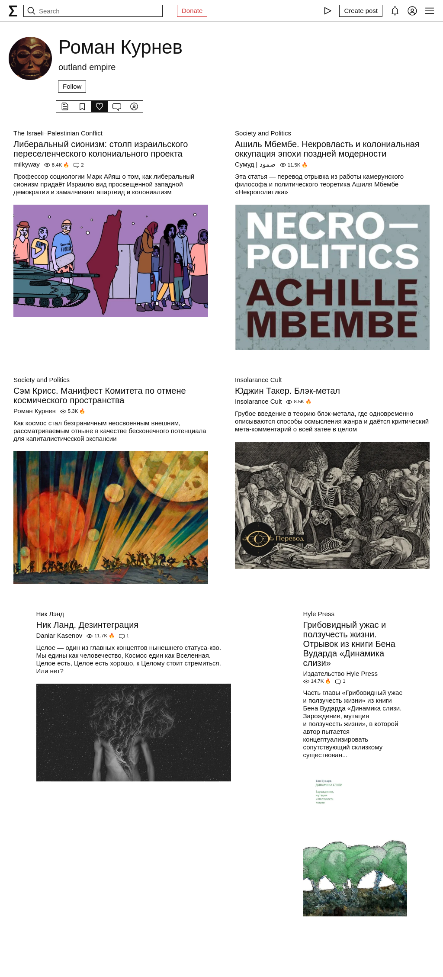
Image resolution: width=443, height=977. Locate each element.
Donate (192, 10)
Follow (72, 86)
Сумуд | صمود (255, 164)
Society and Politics (263, 133)
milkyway (26, 164)
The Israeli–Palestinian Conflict (58, 133)
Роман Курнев (34, 411)
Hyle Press (319, 613)
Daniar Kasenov (59, 635)
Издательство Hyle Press (340, 673)
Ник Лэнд (50, 613)
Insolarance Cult (258, 379)
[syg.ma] (13, 10)
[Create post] (361, 10)
